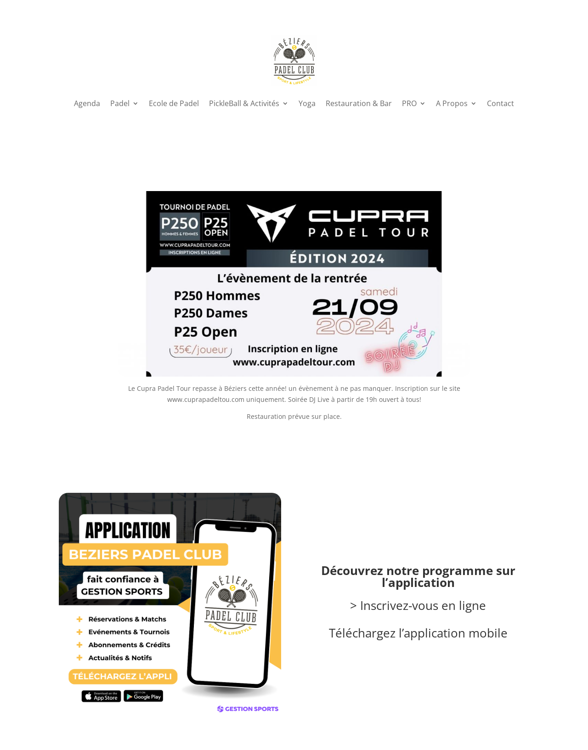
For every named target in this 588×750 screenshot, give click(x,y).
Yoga (307, 103)
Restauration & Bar (359, 103)
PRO (409, 103)
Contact (500, 103)
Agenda (87, 103)
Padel (120, 103)
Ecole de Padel (174, 103)
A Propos (452, 103)
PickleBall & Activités (244, 103)
